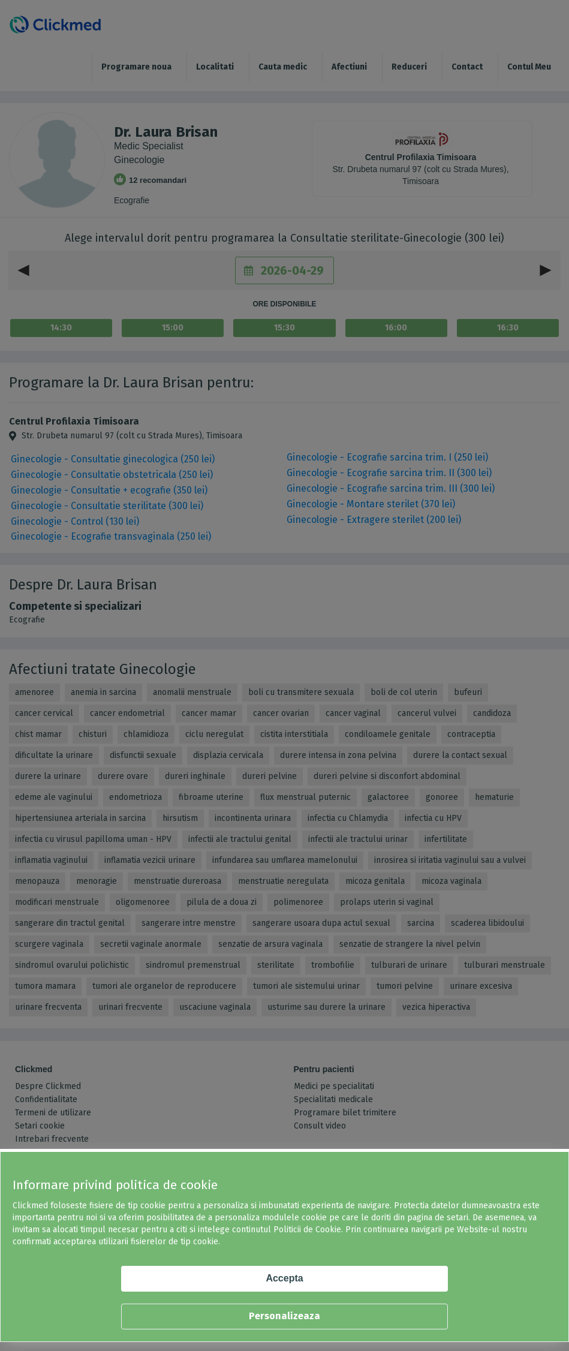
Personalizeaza (284, 1316)
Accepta (284, 1278)
